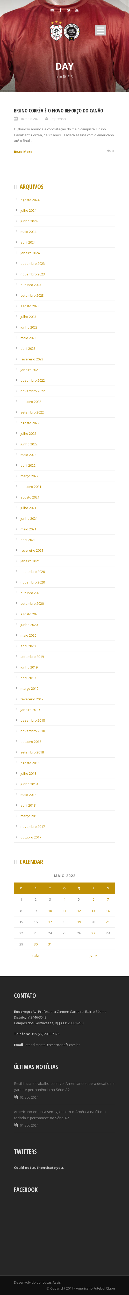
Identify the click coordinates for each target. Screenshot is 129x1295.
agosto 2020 (29, 614)
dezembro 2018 (32, 720)
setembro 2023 (32, 295)
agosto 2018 (29, 762)
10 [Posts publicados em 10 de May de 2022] (50, 910)
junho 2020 (29, 624)
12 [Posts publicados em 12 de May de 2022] (79, 910)
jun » (93, 955)
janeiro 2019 (30, 709)
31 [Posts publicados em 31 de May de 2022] (50, 944)
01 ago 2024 (29, 1125)
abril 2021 (27, 539)
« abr (36, 955)
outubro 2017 (30, 837)
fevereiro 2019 (31, 699)
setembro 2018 (32, 752)
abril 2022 (27, 465)
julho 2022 (28, 433)
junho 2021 (29, 518)
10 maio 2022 (30, 118)
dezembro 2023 (32, 263)
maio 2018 (28, 794)
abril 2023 (27, 348)
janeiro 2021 (30, 561)
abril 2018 (27, 805)
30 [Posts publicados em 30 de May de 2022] (36, 944)
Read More (23, 151)
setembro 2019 (32, 656)
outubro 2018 (30, 741)
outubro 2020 (30, 592)
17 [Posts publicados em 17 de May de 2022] (50, 922)
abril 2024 (27, 242)
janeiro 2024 (30, 253)
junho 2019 (29, 667)
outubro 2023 (30, 284)
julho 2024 (28, 210)
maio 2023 (28, 338)
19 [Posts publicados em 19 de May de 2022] (79, 922)
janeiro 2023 (30, 369)
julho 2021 (28, 508)
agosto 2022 (29, 423)
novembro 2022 (32, 391)
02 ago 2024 (29, 1097)
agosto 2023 (29, 306)
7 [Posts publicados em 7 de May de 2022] (108, 899)
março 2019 (29, 688)
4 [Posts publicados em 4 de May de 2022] (64, 899)
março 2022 (29, 476)
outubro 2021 (30, 486)
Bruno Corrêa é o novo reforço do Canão (58, 110)
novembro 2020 (32, 582)
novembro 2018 (32, 731)
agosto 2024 (29, 199)
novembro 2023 (32, 274)
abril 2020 (27, 646)
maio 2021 (28, 529)
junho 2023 (29, 327)
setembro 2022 (32, 412)
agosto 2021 (29, 497)
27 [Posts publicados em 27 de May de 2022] (93, 933)
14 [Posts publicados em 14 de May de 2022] (108, 910)
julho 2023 (28, 316)
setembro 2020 (32, 603)
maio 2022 (28, 454)
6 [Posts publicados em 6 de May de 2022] (93, 899)
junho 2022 (29, 444)
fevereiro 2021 (31, 550)
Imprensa (58, 118)
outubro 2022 (30, 401)
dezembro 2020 (32, 571)
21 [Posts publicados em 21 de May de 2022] (108, 922)
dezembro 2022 (32, 380)
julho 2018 (28, 773)
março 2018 (29, 816)
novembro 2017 (32, 826)
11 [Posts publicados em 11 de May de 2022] (64, 910)
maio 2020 (28, 635)
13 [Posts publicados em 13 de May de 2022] (93, 910)
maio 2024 (28, 231)
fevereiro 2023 (31, 359)
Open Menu (100, 30)
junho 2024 (29, 221)
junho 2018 (29, 784)
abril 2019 (27, 677)
